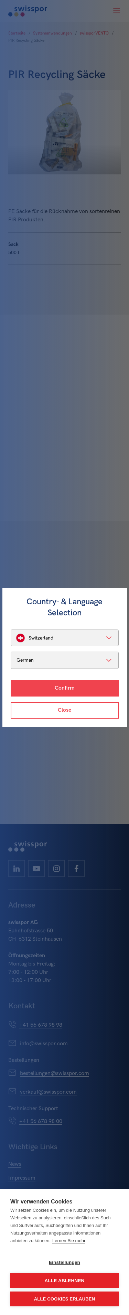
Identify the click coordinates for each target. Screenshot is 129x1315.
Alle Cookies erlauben (64, 1299)
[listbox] (65, 638)
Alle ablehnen (64, 1280)
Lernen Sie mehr (68, 1240)
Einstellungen (64, 1262)
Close (64, 710)
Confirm (65, 688)
